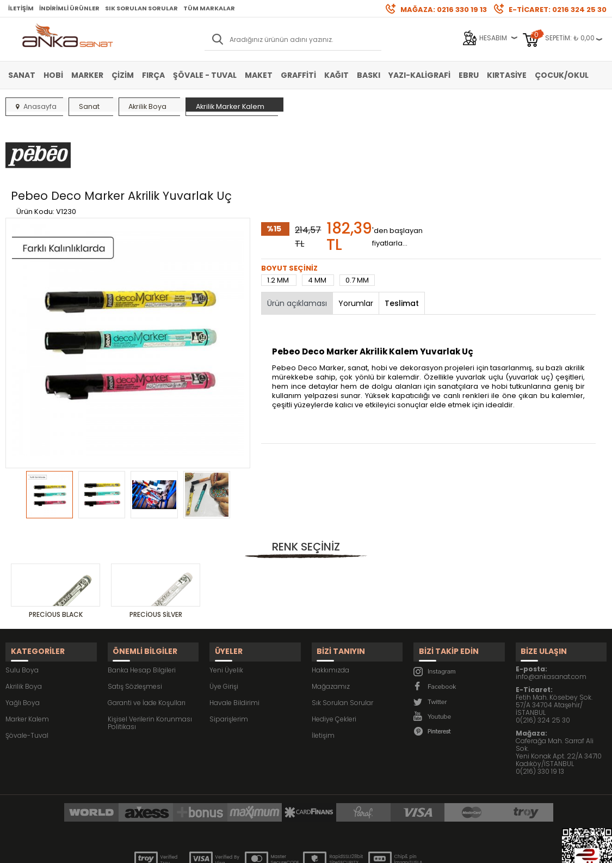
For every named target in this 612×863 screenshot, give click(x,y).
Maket (259, 75)
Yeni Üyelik (226, 608)
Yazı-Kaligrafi (419, 75)
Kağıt (336, 75)
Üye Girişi (223, 624)
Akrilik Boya (23, 624)
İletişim (21, 8)
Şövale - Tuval (205, 75)
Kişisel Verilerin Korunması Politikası (150, 661)
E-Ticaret (273, 849)
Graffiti (298, 75)
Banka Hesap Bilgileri (142, 608)
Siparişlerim (228, 657)
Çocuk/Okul (562, 75)
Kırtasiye (507, 75)
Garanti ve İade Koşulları (147, 641)
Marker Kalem (27, 657)
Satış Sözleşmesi (135, 624)
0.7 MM (357, 226)
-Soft (245, 849)
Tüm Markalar (209, 8)
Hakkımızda (330, 608)
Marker (87, 75)
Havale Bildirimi (234, 641)
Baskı (368, 75)
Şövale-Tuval (26, 673)
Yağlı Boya (22, 641)
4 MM (318, 226)
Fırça (153, 75)
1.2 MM (278, 226)
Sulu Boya (22, 608)
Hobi (53, 75)
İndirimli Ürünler (69, 8)
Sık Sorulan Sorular (141, 8)
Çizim (123, 75)
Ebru (469, 75)
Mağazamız (331, 624)
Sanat (21, 75)
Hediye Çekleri (334, 657)
